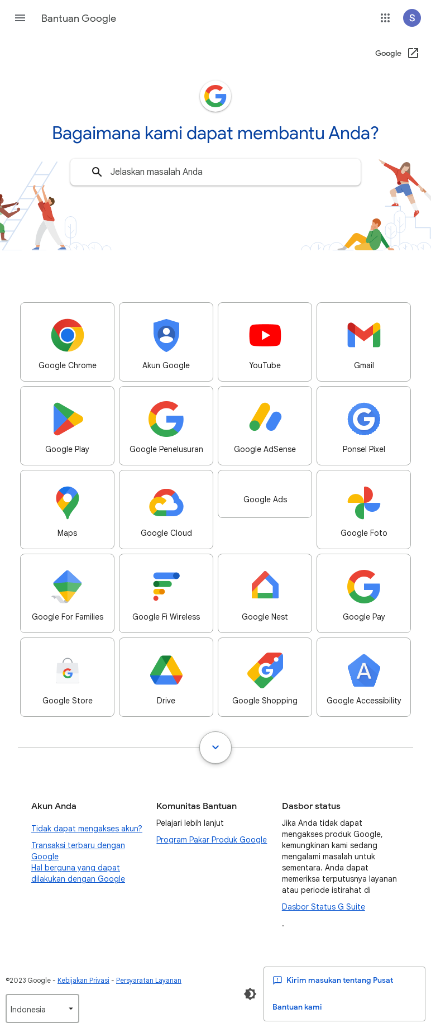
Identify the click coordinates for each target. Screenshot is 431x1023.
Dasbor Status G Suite (323, 907)
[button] (20, 17)
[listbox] (42, 1008)
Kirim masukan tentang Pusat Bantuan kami (332, 994)
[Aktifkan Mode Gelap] (250, 994)
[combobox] (215, 172)
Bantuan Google (78, 18)
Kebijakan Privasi (83, 980)
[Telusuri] (97, 172)
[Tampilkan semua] (215, 747)
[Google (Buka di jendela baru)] (397, 53)
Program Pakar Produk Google (211, 840)
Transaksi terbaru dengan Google (78, 851)
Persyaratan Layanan (148, 980)
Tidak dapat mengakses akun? (86, 829)
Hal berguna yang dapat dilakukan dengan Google (78, 873)
